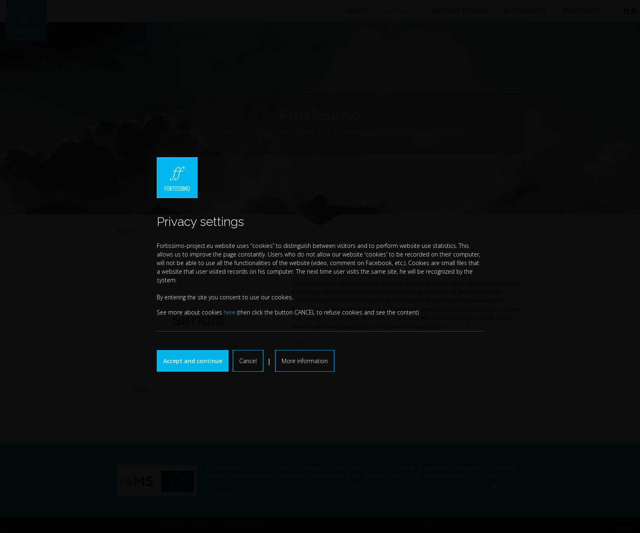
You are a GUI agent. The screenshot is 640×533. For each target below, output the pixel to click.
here (230, 312)
